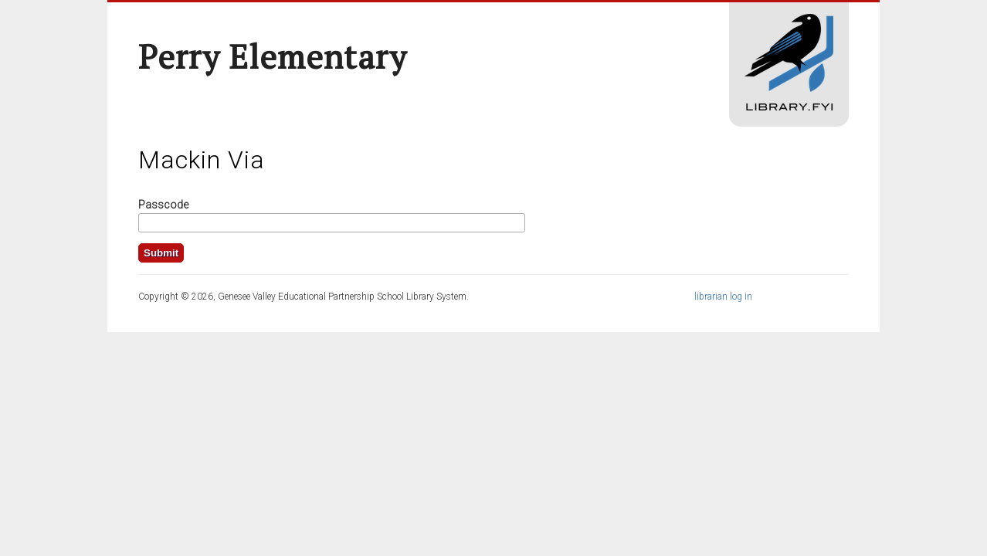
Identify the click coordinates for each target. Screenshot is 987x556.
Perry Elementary (272, 56)
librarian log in (723, 296)
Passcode (163, 204)
